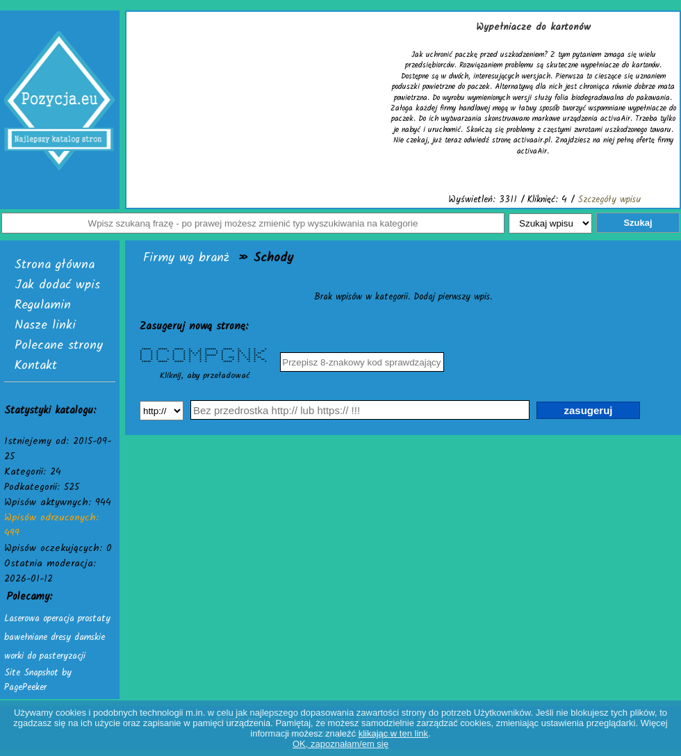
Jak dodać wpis (57, 285)
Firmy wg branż (186, 258)
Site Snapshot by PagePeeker (38, 680)
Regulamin (43, 305)
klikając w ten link (393, 733)
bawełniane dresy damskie (54, 637)
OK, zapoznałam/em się (340, 744)
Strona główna (55, 265)
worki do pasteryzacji (44, 656)
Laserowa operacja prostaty (57, 618)
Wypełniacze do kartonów (533, 27)
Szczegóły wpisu (609, 199)
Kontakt (36, 366)
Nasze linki (45, 325)
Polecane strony (59, 346)
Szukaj (637, 222)
